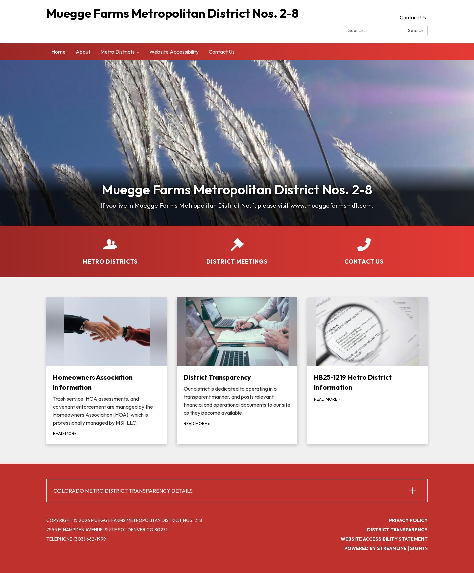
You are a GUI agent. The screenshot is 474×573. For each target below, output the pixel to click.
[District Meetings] (237, 247)
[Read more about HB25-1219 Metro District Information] (367, 370)
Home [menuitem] (58, 51)
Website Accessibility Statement (384, 539)
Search (415, 30)
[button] (237, 490)
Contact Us (413, 17)
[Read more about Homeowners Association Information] (106, 370)
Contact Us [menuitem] (222, 51)
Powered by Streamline (375, 548)
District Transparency (397, 530)
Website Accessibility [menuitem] (174, 51)
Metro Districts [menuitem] (117, 51)
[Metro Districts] (109, 247)
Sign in (419, 548)
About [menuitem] (83, 51)
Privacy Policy (408, 520)
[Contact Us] (364, 247)
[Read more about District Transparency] (237, 370)
